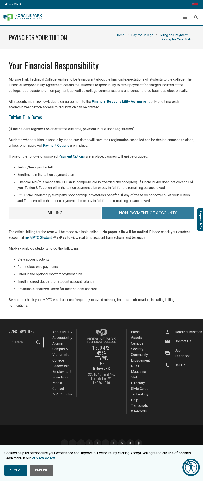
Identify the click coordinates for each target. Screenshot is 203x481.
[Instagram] (73, 443)
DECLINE (41, 470)
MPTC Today (62, 394)
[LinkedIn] (89, 443)
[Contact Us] (170, 341)
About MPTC (62, 332)
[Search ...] (26, 342)
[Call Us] (170, 365)
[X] (130, 443)
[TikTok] (97, 443)
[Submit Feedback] (170, 353)
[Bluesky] (138, 443)
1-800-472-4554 (101, 350)
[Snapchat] (105, 443)
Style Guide (139, 389)
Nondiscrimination (188, 332)
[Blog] (122, 443)
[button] (185, 17)
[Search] (38, 342)
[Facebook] (64, 443)
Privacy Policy (43, 458)
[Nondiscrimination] (170, 332)
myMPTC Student (38, 237)
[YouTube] (81, 443)
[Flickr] (114, 443)
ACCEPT (16, 470)
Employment (61, 372)
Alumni (57, 343)
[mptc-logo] (22, 17)
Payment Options (56, 145)
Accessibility (62, 338)
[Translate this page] (195, 4)
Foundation (60, 377)
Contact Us (183, 341)
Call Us (180, 365)
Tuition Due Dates (25, 117)
